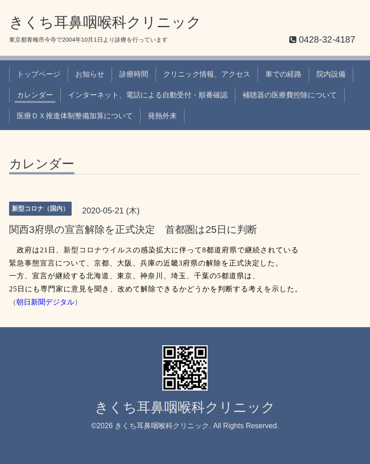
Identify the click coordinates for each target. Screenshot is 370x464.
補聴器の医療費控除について (290, 95)
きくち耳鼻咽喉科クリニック (105, 22)
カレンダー (35, 95)
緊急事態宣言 (32, 263)
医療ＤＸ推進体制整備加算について (75, 116)
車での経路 (283, 74)
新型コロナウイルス (98, 250)
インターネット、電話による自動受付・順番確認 (148, 95)
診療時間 (133, 74)
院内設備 (331, 74)
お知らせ (89, 74)
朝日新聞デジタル (45, 302)
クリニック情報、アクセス (206, 74)
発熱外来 (162, 116)
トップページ (38, 74)
